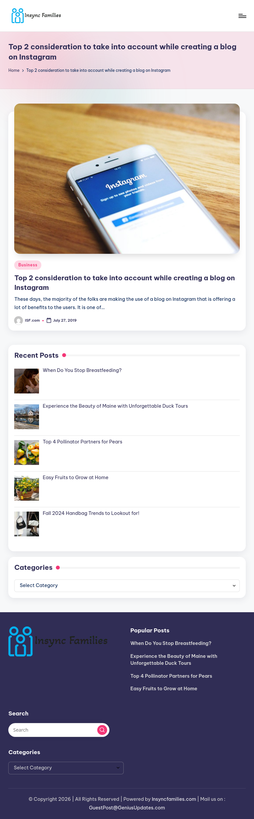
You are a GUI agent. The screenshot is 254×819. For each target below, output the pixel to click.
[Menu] (241, 16)
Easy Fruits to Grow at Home (163, 689)
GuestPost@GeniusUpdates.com (127, 808)
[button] (102, 730)
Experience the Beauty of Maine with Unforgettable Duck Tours (173, 659)
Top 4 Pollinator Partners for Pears (171, 676)
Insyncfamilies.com (174, 799)
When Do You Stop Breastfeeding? (170, 643)
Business (27, 264)
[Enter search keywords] (58, 730)
